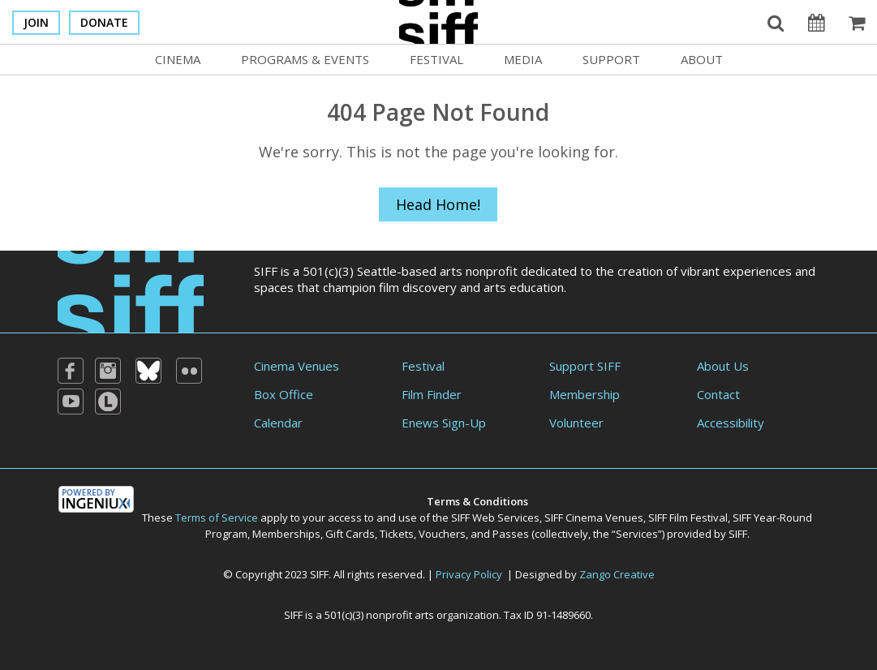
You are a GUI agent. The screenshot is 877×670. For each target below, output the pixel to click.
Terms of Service (216, 517)
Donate (104, 22)
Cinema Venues (296, 366)
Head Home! (438, 204)
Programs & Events (305, 59)
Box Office (283, 394)
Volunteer (576, 422)
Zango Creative (617, 574)
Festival (436, 59)
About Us (723, 366)
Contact (718, 394)
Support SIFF (585, 366)
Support (611, 59)
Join (36, 22)
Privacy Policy (469, 574)
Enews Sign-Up (444, 422)
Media (523, 59)
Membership (584, 394)
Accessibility (730, 422)
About (702, 59)
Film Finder (432, 394)
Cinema (177, 59)
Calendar (278, 422)
